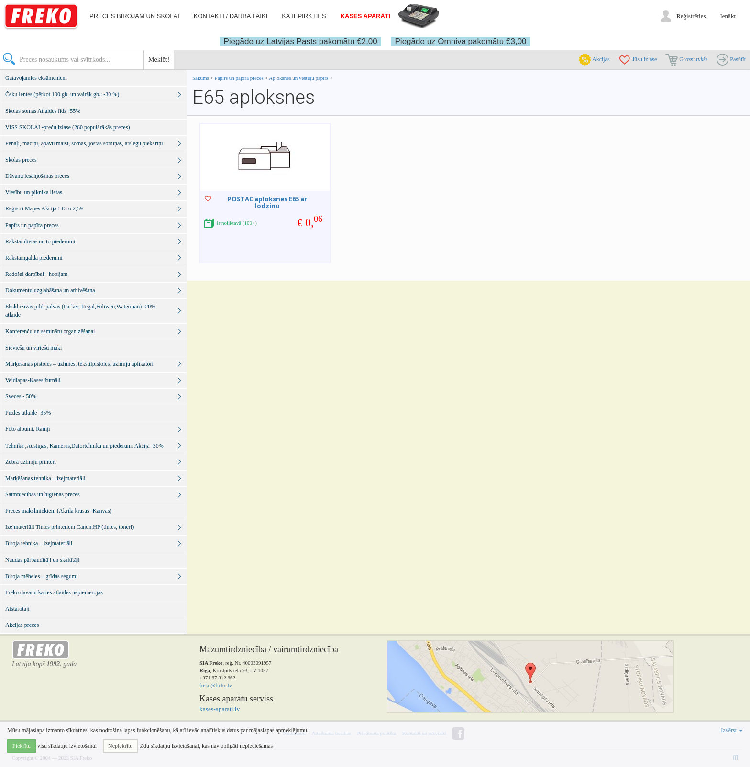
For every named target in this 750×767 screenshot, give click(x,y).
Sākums (200, 78)
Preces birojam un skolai (134, 16)
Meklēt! (158, 59)
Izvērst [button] (732, 730)
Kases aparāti (366, 16)
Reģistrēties (691, 16)
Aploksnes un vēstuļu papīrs (298, 78)
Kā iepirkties (304, 16)
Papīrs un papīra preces (240, 78)
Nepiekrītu (120, 746)
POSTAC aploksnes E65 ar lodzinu (267, 202)
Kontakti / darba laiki (230, 16)
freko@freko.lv (215, 685)
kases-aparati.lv (219, 708)
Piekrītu (21, 746)
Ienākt (728, 16)
